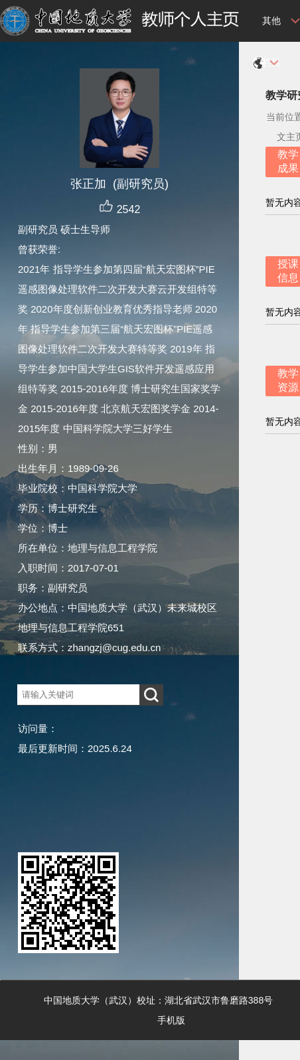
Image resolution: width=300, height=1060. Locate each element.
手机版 (171, 1020)
